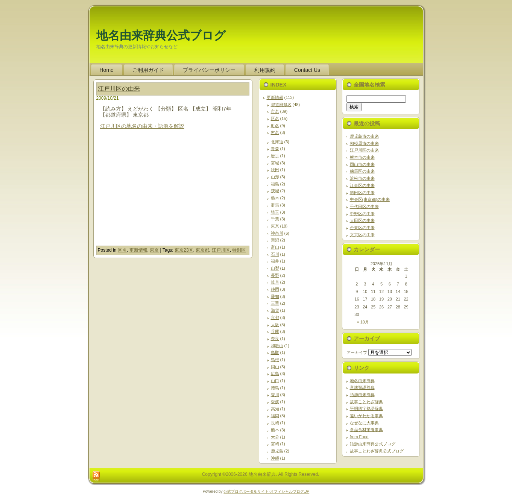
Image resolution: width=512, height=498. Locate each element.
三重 (275, 303)
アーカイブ (356, 352)
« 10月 (363, 322)
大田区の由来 (362, 220)
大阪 (275, 324)
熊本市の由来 (362, 157)
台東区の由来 (362, 227)
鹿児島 (277, 451)
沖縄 (275, 458)
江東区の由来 (362, 185)
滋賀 (275, 310)
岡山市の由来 (362, 164)
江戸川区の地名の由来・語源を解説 (142, 126)
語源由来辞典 (362, 394)
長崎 (275, 423)
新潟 (275, 240)
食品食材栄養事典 (366, 429)
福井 (275, 261)
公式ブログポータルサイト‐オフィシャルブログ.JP (266, 491)
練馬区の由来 (362, 171)
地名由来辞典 (362, 380)
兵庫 (275, 331)
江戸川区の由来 (119, 88)
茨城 (275, 190)
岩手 (275, 155)
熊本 (275, 430)
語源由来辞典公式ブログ (372, 444)
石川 (275, 254)
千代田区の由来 (364, 206)
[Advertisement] (163, 193)
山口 (275, 380)
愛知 (275, 296)
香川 (275, 394)
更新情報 (138, 250)
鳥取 (275, 352)
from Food (359, 436)
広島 (275, 373)
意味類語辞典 (362, 387)
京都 (275, 317)
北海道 (277, 142)
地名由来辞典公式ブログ (161, 35)
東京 (154, 250)
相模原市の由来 (364, 143)
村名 (275, 132)
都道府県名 (281, 104)
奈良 (275, 338)
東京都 (202, 250)
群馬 (275, 205)
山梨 (275, 268)
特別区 (239, 250)
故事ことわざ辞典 (366, 401)
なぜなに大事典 (364, 423)
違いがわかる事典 (366, 415)
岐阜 (275, 282)
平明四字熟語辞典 (366, 408)
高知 (275, 409)
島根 (275, 359)
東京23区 (184, 250)
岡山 (275, 366)
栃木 (275, 198)
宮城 (275, 163)
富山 (275, 247)
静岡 (275, 289)
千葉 (275, 219)
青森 (275, 148)
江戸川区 (221, 250)
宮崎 (275, 444)
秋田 (275, 169)
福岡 (275, 415)
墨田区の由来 (362, 192)
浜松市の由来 (362, 178)
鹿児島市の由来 (364, 136)
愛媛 (275, 401)
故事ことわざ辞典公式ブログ (377, 451)
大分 (275, 437)
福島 (275, 184)
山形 (275, 177)
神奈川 (277, 233)
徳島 (275, 388)
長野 (275, 275)
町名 (275, 125)
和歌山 (277, 345)
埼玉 (275, 212)
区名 (122, 250)
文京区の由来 (362, 234)
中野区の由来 (362, 213)
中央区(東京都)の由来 (370, 199)
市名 (275, 111)
